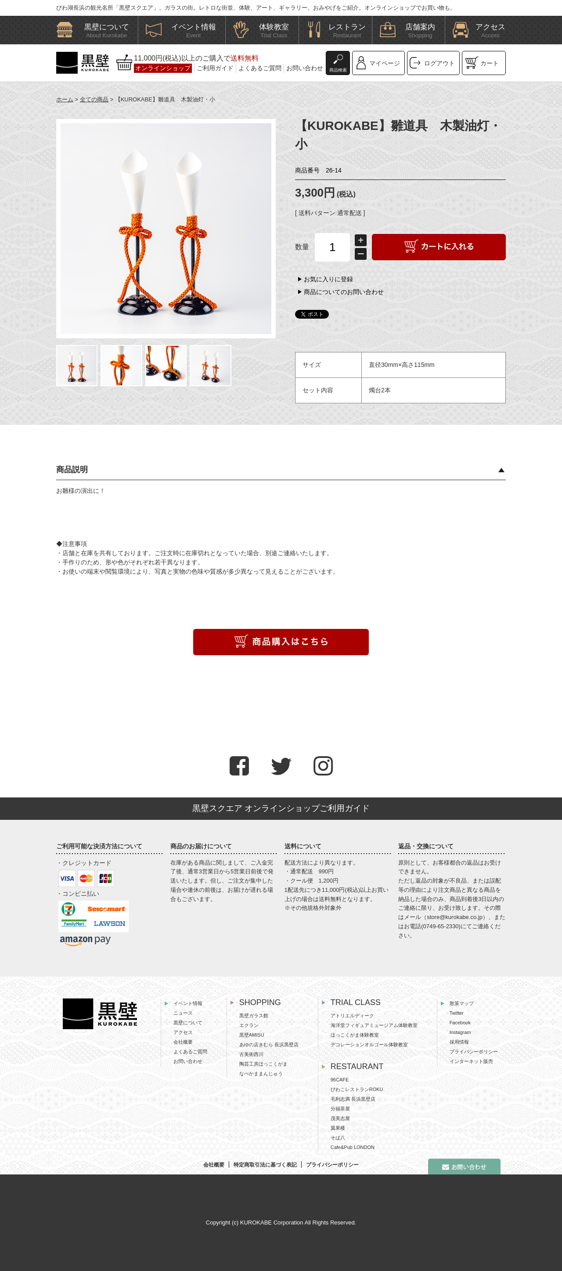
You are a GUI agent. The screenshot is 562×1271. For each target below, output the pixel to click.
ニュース (183, 1013)
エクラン (249, 1025)
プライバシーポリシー (474, 1051)
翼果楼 (338, 1128)
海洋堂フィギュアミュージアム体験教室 (374, 1025)
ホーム (64, 99)
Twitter (457, 1013)
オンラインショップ (163, 68)
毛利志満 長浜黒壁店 (353, 1099)
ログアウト (439, 63)
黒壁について (187, 1022)
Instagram (460, 1032)
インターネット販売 (471, 1061)
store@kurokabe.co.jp (455, 917)
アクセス (183, 1032)
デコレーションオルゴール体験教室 (369, 1044)
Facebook (460, 1022)
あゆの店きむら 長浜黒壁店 (269, 1044)
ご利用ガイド (215, 68)
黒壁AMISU (251, 1035)
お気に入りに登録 (328, 279)
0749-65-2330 (441, 926)
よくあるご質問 (259, 68)
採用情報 (459, 1042)
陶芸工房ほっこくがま (263, 1063)
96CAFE (340, 1079)
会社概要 (183, 1042)
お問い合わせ (304, 68)
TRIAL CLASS (356, 1002)
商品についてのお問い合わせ (344, 291)
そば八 (338, 1137)
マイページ (384, 63)
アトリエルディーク (352, 1015)
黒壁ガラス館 (253, 1015)
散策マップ (462, 1003)
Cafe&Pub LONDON (353, 1147)
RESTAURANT (357, 1066)
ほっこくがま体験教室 (355, 1035)
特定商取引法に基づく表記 (265, 1165)
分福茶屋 (340, 1108)
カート (489, 63)
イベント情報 (187, 1003)
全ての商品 (94, 99)
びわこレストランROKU (357, 1089)
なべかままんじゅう (261, 1073)
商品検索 (338, 70)
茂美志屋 (340, 1118)
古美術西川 (251, 1054)
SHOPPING (260, 1002)
